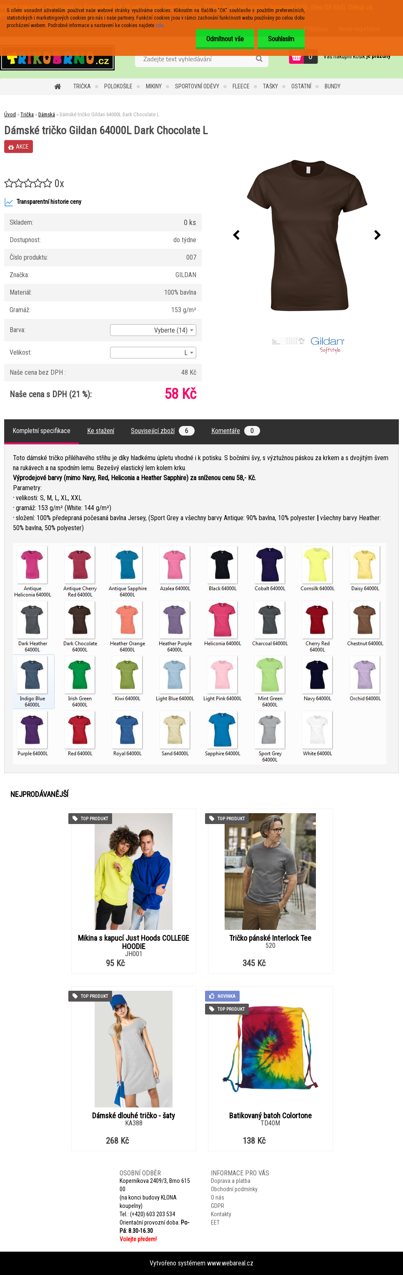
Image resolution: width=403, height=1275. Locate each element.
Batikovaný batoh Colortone (270, 1116)
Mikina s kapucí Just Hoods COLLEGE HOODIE (133, 942)
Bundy (332, 86)
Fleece (241, 86)
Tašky (270, 86)
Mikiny (154, 86)
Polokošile (118, 86)
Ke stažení (100, 431)
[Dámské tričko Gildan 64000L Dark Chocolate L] (307, 235)
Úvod (10, 114)
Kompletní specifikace (41, 431)
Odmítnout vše (225, 39)
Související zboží (163, 431)
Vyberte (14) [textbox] (171, 330)
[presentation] (236, 235)
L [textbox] (186, 353)
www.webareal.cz (230, 1263)
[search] (259, 59)
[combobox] (153, 330)
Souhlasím (281, 39)
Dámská (46, 114)
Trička (82, 86)
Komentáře (235, 431)
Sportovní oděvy (197, 86)
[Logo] (57, 57)
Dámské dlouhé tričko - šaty (133, 1116)
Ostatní (301, 86)
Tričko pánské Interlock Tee (270, 938)
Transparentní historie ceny (42, 202)
